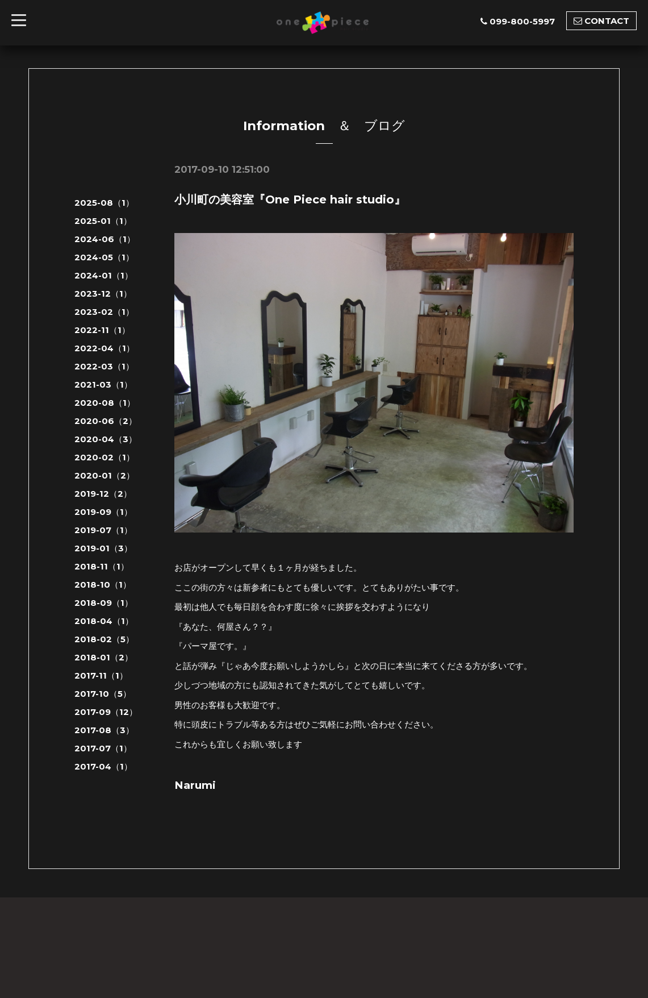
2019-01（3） (103, 548)
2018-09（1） (103, 602)
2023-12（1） (103, 293)
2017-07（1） (103, 748)
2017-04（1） (103, 766)
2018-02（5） (104, 639)
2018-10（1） (102, 584)
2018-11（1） (101, 566)
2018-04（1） (103, 621)
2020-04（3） (105, 439)
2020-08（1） (104, 402)
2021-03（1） (103, 384)
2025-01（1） (103, 220)
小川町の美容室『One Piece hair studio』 (289, 199)
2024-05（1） (104, 257)
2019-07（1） (103, 530)
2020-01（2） (104, 475)
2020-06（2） (105, 420)
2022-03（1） (104, 366)
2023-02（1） (104, 311)
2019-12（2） (103, 493)
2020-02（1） (104, 457)
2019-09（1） (103, 511)
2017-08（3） (104, 730)
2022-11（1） (102, 330)
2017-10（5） (102, 693)
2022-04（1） (104, 348)
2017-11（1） (101, 675)
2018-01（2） (103, 657)
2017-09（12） (105, 711)
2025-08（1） (104, 202)
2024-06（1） (104, 239)
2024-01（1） (103, 275)
